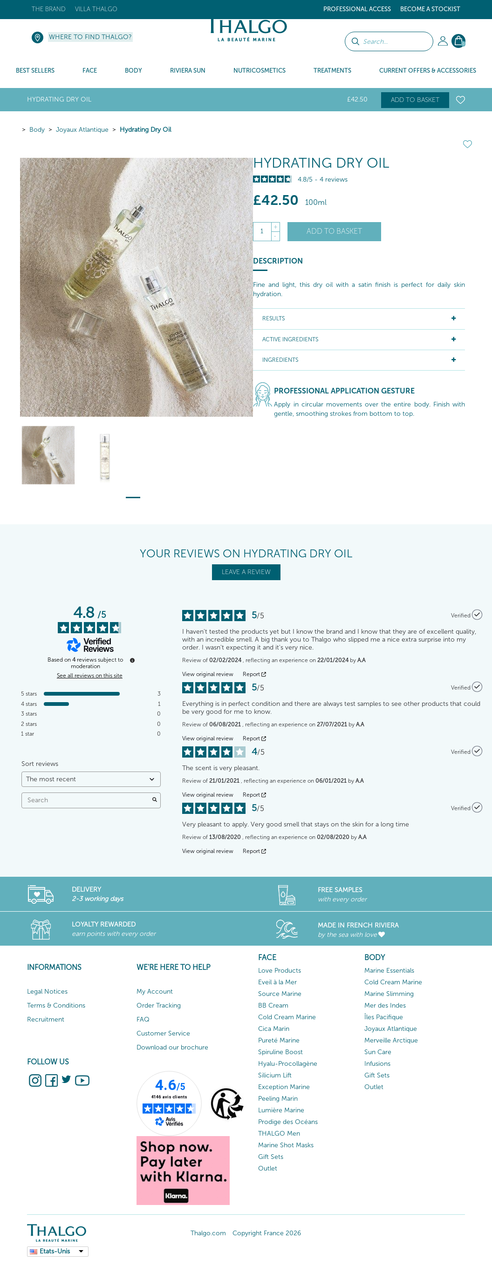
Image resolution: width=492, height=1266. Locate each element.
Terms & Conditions (56, 1005)
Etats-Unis (55, 1251)
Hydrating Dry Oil (145, 130)
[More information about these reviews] (132, 660)
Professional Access (357, 9)
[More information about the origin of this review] (477, 614)
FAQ (143, 1019)
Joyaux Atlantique (82, 130)
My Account (155, 991)
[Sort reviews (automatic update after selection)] (91, 779)
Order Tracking (159, 1005)
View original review (207, 674)
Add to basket (415, 100)
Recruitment (45, 1019)
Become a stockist (430, 9)
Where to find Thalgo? (90, 37)
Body (37, 130)
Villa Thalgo (96, 9)
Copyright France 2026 (266, 1233)
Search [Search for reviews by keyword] (86, 800)
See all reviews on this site (90, 675)
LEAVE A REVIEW (246, 572)
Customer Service (163, 1033)
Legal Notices (47, 991)
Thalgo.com (208, 1233)
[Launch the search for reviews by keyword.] (154, 800)
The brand (49, 9)
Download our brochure (172, 1047)
